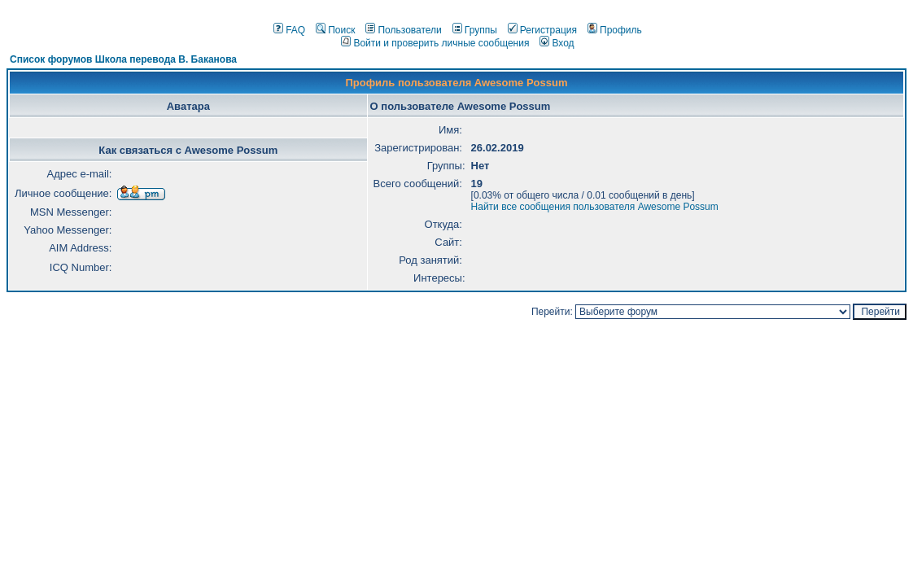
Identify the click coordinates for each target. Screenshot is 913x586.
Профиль (615, 30)
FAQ (289, 30)
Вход (557, 43)
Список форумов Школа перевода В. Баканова (123, 59)
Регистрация (542, 30)
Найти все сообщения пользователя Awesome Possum (595, 206)
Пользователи (403, 30)
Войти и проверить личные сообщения (435, 43)
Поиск (335, 30)
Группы (474, 30)
